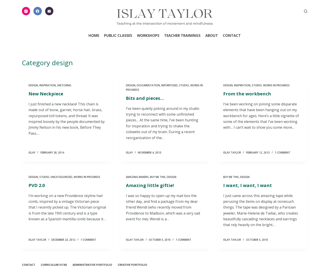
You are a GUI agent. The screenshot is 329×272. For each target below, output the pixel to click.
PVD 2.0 (37, 185)
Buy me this (157, 177)
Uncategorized (61, 177)
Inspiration (47, 85)
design (33, 85)
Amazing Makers (137, 177)
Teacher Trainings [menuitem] (182, 35)
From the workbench (247, 94)
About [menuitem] (211, 35)
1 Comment (282, 152)
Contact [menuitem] (232, 35)
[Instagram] (26, 11)
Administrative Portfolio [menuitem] (92, 265)
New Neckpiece (46, 94)
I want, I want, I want (247, 185)
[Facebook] (37, 11)
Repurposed (169, 85)
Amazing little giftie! (150, 185)
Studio (184, 85)
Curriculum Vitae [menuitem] (54, 265)
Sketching (64, 85)
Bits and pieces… (145, 98)
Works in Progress (276, 85)
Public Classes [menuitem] (118, 35)
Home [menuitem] (94, 35)
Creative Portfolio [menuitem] (132, 265)
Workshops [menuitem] (148, 35)
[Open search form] (305, 11)
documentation (148, 85)
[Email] (49, 11)
